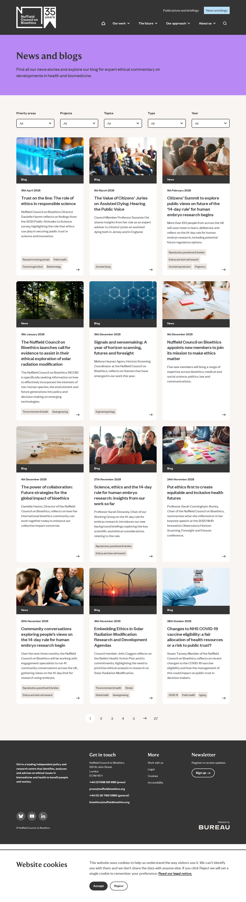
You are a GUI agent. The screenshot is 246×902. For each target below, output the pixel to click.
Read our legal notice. (175, 873)
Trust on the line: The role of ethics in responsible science (49, 200)
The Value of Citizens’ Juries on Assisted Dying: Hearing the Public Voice (121, 203)
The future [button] (148, 23)
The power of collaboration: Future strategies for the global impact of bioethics (47, 492)
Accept (98, 886)
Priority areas (26, 113)
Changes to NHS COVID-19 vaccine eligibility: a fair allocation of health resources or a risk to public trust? (195, 637)
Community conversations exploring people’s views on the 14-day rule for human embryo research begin (47, 637)
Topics (110, 113)
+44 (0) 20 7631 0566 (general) (109, 795)
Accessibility (155, 782)
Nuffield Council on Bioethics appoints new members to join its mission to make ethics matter (195, 350)
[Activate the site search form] (225, 23)
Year (197, 113)
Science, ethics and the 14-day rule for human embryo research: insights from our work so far (123, 495)
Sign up (203, 772)
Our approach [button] (178, 23)
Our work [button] (121, 23)
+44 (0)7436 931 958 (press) (107, 782)
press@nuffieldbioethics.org (107, 789)
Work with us (155, 762)
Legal (151, 769)
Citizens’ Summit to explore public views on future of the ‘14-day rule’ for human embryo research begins (193, 206)
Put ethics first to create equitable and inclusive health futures (195, 492)
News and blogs (217, 10)
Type (154, 113)
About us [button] (207, 23)
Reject (118, 886)
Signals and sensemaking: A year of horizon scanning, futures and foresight (120, 347)
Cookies (153, 776)
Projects (66, 113)
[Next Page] (145, 718)
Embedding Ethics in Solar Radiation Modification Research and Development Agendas (120, 637)
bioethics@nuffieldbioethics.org (109, 802)
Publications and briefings (181, 10)
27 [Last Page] (156, 718)
